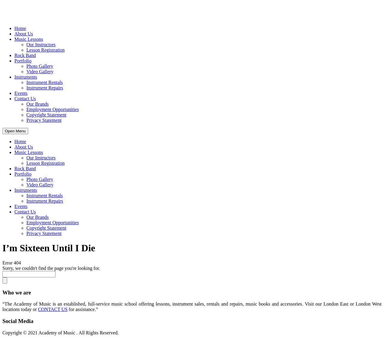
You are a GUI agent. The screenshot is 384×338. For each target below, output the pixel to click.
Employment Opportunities (52, 109)
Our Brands (37, 104)
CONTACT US (53, 309)
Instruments (25, 77)
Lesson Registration (45, 50)
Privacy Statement (44, 120)
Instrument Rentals (44, 82)
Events (21, 93)
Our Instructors (41, 44)
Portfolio (23, 60)
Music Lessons (28, 39)
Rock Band (25, 55)
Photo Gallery (39, 66)
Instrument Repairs (44, 87)
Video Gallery (39, 71)
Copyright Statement (46, 114)
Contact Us (25, 98)
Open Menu (15, 131)
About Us (23, 33)
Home (20, 28)
